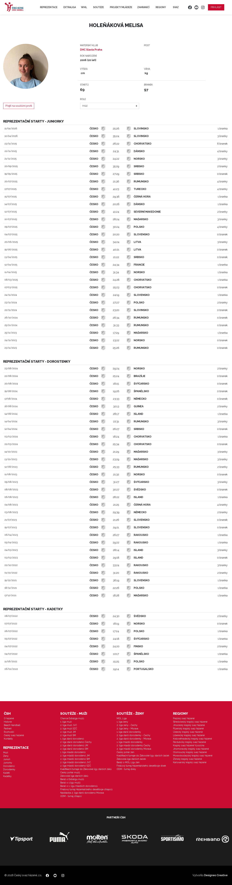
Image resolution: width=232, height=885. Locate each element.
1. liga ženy (122, 721)
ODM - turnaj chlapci (71, 796)
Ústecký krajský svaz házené (188, 732)
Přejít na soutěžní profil (18, 105)
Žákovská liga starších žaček (131, 759)
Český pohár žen (125, 752)
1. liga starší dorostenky (129, 732)
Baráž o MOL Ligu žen (128, 762)
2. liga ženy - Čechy (127, 725)
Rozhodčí (9, 732)
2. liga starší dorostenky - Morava (134, 738)
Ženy (6, 756)
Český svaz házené (14, 735)
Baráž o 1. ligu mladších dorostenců (78, 786)
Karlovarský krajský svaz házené (189, 762)
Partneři (8, 728)
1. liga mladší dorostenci (73, 752)
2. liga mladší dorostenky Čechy (133, 745)
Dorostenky (9, 769)
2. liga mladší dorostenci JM (75, 755)
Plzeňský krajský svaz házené (188, 728)
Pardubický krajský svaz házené (189, 742)
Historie (8, 721)
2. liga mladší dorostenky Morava (134, 749)
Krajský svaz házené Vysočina (188, 745)
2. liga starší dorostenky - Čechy (133, 735)
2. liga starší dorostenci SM (74, 749)
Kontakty (8, 738)
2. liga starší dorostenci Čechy (76, 742)
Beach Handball (12, 725)
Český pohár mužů (70, 772)
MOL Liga (122, 718)
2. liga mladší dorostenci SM (75, 759)
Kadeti (6, 773)
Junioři (6, 759)
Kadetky (7, 776)
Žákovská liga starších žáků (74, 776)
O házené (9, 718)
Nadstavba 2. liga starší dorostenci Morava (82, 792)
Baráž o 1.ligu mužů (70, 782)
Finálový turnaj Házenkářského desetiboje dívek (141, 765)
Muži (5, 752)
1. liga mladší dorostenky (130, 742)
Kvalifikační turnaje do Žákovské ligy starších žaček (143, 755)
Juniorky (7, 762)
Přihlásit (216, 7)
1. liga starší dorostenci (72, 738)
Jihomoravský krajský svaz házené (191, 749)
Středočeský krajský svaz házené (190, 721)
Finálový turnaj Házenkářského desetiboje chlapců (86, 789)
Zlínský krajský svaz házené (187, 759)
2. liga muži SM (68, 735)
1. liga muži (66, 721)
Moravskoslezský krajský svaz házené (192, 755)
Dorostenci (9, 766)
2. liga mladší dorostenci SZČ (75, 765)
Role (83, 99)
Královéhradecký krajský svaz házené (192, 738)
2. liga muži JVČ (68, 725)
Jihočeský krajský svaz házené (189, 725)
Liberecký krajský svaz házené (189, 735)
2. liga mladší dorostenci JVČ (75, 762)
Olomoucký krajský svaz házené (190, 752)
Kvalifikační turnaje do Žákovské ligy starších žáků (85, 769)
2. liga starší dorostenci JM (74, 745)
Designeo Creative (215, 875)
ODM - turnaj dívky (126, 769)
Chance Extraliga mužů (72, 718)
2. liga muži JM (68, 732)
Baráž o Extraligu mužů (72, 779)
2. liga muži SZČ (68, 728)
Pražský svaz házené (183, 718)
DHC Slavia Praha (91, 49)
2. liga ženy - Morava (127, 728)
